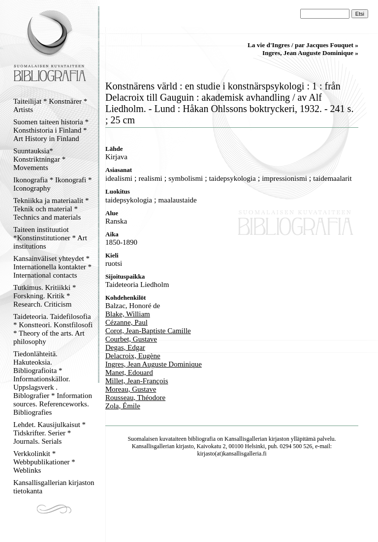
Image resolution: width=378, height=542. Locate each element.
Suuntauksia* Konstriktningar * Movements (39, 159)
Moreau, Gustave (130, 389)
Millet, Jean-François (136, 381)
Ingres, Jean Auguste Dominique (153, 364)
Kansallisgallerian (245, 438)
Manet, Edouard (129, 372)
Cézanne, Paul (126, 322)
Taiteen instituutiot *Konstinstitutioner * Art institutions (50, 238)
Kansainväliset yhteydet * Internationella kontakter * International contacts (52, 267)
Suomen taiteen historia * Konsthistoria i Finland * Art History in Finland (51, 130)
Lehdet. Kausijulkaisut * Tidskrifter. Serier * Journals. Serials (49, 433)
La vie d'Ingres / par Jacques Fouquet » (303, 45)
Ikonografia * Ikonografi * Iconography (52, 184)
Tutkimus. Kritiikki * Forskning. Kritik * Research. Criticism (44, 296)
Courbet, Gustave (131, 339)
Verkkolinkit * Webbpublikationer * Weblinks (44, 462)
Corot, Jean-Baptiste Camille (148, 331)
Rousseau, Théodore (135, 397)
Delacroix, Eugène (132, 356)
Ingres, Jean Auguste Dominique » (310, 53)
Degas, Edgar (125, 347)
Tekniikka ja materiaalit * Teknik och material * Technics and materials (51, 209)
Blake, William (127, 314)
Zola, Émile (122, 406)
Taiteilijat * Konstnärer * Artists (50, 105)
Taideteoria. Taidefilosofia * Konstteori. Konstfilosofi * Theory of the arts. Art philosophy (53, 329)
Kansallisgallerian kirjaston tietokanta (53, 487)
